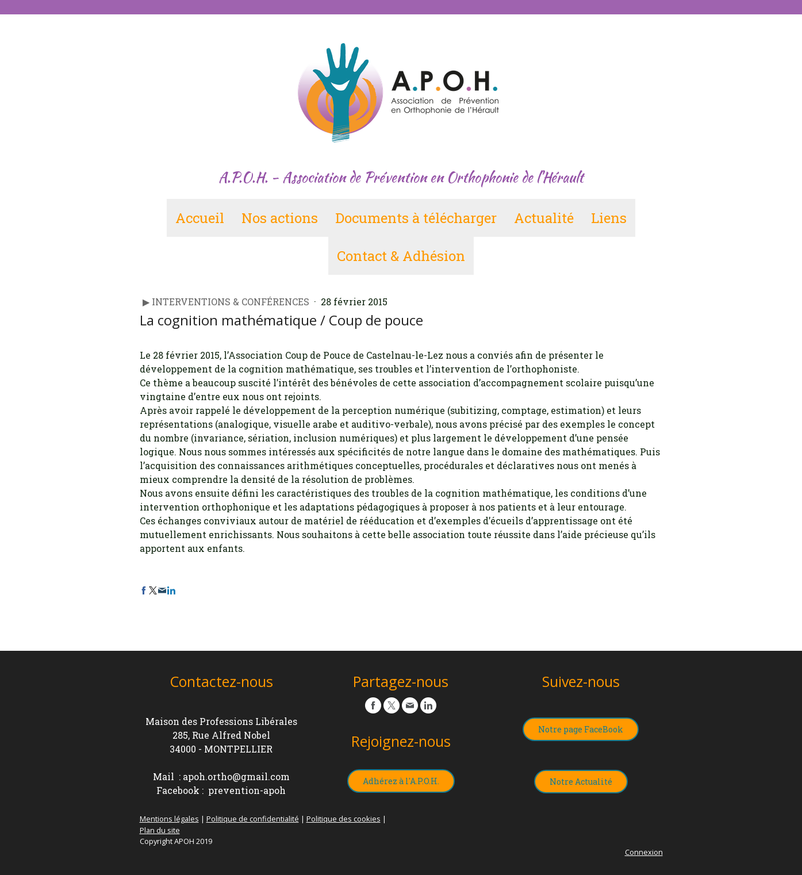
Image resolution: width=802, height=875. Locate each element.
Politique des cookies (343, 818)
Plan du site (160, 830)
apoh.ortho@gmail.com (236, 776)
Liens (609, 218)
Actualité (544, 218)
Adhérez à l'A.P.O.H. (401, 781)
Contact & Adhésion (401, 256)
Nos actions (279, 218)
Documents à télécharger (416, 218)
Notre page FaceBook (580, 729)
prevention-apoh (247, 790)
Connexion (644, 852)
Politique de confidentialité (252, 818)
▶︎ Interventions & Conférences (227, 301)
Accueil (199, 218)
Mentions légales (169, 818)
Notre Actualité (581, 781)
